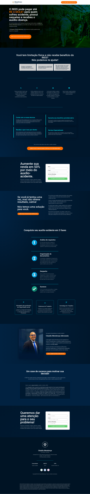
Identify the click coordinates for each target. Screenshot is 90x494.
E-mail (49, 170)
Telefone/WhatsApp (52, 174)
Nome (49, 166)
